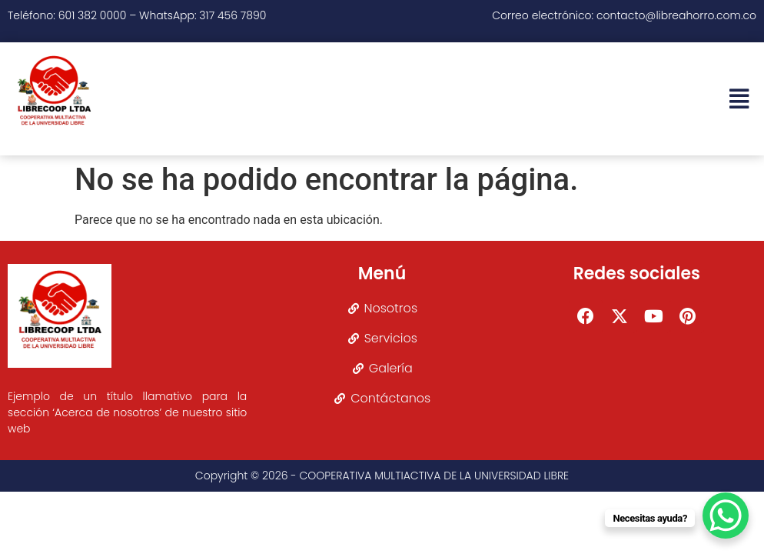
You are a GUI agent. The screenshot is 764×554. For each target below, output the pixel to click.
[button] (739, 99)
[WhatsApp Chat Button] (726, 515)
